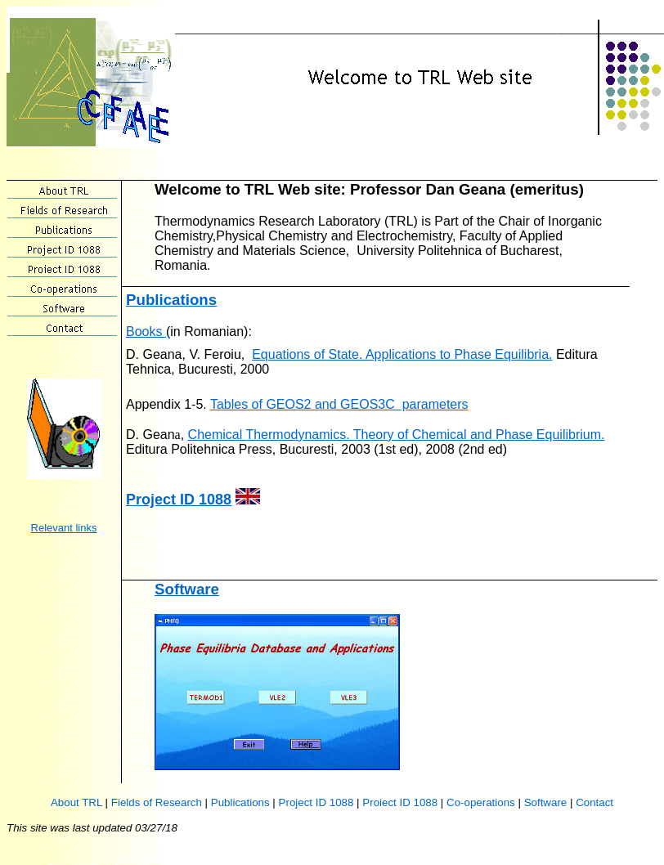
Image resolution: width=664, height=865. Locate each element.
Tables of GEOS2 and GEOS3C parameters (339, 404)
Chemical (217, 434)
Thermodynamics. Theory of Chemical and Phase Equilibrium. (424, 434)
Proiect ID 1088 (399, 802)
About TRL (76, 802)
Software (187, 589)
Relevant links (64, 528)
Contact (594, 802)
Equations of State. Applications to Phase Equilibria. (402, 354)
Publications (171, 299)
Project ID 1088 (178, 499)
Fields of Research (156, 802)
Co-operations (480, 802)
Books (146, 331)
